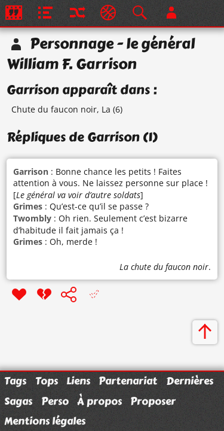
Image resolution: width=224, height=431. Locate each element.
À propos (99, 401)
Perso (55, 401)
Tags (15, 380)
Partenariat (128, 380)
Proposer (153, 401)
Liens (78, 380)
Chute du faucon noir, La (61, 109)
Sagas (18, 401)
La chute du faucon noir (163, 266)
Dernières (189, 380)
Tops (46, 380)
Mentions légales (44, 421)
